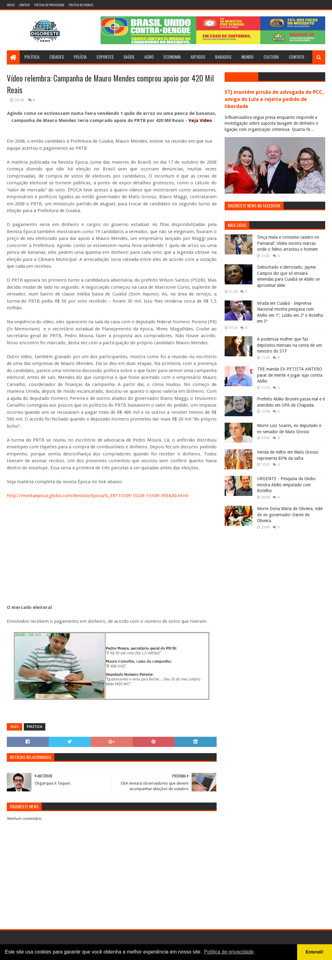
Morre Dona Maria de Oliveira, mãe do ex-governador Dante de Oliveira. (290, 514)
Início (11, 4)
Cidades (56, 56)
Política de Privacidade (49, 4)
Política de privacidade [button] (229, 951)
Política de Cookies (81, 4)
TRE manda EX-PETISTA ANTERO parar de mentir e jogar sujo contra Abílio (289, 375)
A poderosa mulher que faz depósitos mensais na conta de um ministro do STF (289, 345)
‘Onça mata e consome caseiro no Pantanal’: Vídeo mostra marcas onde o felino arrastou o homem (288, 243)
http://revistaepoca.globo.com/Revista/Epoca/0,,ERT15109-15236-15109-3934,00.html (97, 495)
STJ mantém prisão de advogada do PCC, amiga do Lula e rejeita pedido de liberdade (274, 99)
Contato (24, 4)
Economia (172, 56)
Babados (223, 56)
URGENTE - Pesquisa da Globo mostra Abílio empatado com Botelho (286, 484)
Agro (149, 56)
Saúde (129, 56)
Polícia (80, 56)
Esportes (105, 56)
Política (31, 56)
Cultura (271, 56)
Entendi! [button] (315, 952)
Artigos (198, 56)
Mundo (247, 56)
